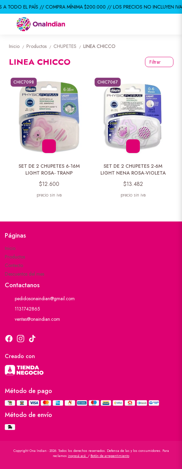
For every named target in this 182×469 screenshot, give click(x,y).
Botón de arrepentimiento (109, 455)
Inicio (17, 46)
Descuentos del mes (24, 273)
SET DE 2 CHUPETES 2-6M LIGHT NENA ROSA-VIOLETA (133, 169)
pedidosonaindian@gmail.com (40, 298)
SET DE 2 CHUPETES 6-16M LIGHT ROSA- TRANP (49, 169)
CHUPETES (68, 46)
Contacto (14, 265)
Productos (39, 46)
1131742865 (22, 309)
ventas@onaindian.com (32, 319)
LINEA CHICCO (99, 46)
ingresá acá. (78, 455)
